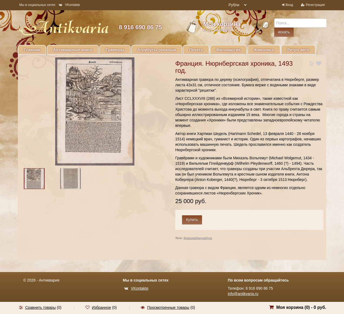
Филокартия (228, 49)
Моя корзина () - (301, 307)
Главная (32, 49)
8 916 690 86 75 (140, 27)
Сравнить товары (40, 307)
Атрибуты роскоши (156, 49)
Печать (196, 49)
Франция (189, 238)
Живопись (264, 49)
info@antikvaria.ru (243, 294)
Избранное (101, 307)
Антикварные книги (72, 49)
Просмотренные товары (168, 307)
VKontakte (69, 5)
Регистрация (315, 5)
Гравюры (114, 49)
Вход (289, 5)
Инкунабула (204, 238)
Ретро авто (298, 49)
